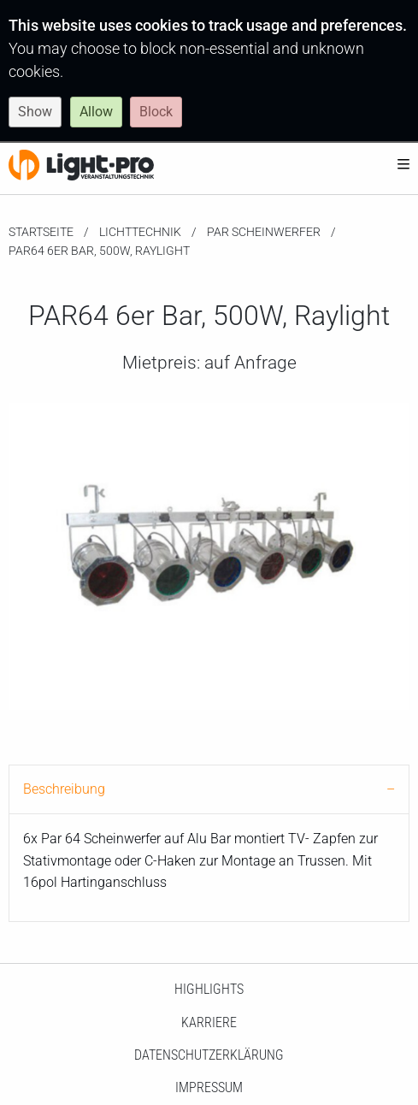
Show (35, 111)
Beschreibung (64, 789)
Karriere (209, 1022)
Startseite (41, 232)
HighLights (209, 989)
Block (156, 111)
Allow (96, 111)
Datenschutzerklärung (209, 1055)
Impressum (209, 1087)
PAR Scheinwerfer (264, 232)
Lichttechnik (140, 232)
